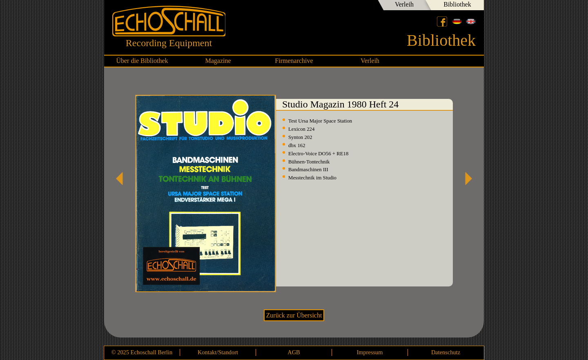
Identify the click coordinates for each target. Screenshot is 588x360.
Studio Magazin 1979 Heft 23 (122, 178)
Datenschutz (445, 352)
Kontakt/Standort (218, 352)
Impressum (370, 352)
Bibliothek (457, 4)
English (471, 21)
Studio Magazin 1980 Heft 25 (465, 178)
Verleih (404, 4)
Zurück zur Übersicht (294, 315)
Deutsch (457, 21)
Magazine (218, 60)
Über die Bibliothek (142, 60)
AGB (293, 352)
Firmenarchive (294, 60)
